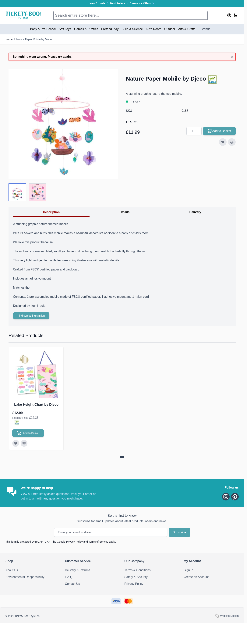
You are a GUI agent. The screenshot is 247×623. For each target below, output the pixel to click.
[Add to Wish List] (223, 142)
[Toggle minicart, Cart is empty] (236, 15)
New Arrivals (100, 3)
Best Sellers (120, 3)
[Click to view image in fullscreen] (63, 124)
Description (51, 212)
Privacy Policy (133, 583)
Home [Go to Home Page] (8, 39)
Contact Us (72, 583)
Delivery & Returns (77, 570)
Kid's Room (153, 29)
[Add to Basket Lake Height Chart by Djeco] (28, 433)
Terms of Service (98, 541)
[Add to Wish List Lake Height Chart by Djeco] (15, 443)
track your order (81, 494)
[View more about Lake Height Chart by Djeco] (122, 457)
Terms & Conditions (137, 570)
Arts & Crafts (187, 29)
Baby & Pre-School (43, 29)
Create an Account (196, 577)
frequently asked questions (51, 494)
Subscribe (179, 532)
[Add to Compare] (232, 142)
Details (124, 212)
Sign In (188, 570)
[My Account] (229, 15)
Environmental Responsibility (24, 577)
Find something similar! (31, 315)
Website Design (226, 615)
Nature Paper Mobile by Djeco (34, 39)
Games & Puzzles (86, 29)
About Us (11, 570)
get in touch (28, 498)
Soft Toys (65, 29)
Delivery (195, 212)
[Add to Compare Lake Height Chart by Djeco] (24, 443)
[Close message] (232, 56)
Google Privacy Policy (70, 541)
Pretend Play (110, 29)
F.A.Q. (69, 577)
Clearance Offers (142, 3)
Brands (205, 29)
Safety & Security (136, 577)
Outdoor (169, 29)
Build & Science (132, 29)
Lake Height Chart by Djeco (36, 404)
